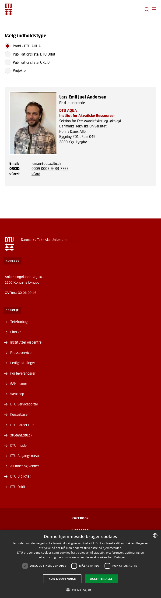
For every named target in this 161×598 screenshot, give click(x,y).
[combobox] (155, 535)
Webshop (17, 394)
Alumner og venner (24, 466)
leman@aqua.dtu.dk (46, 163)
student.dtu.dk (21, 435)
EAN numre (18, 383)
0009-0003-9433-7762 (50, 168)
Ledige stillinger (22, 363)
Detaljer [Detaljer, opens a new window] (119, 557)
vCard (36, 174)
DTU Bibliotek (20, 476)
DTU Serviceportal (24, 404)
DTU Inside (18, 445)
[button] (154, 9)
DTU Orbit (17, 487)
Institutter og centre (26, 342)
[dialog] (80, 564)
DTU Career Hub (22, 425)
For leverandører (22, 373)
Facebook (80, 518)
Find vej (16, 332)
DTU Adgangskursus (25, 456)
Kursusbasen (19, 414)
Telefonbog (19, 322)
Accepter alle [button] (101, 579)
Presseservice (21, 352)
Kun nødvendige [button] (62, 579)
